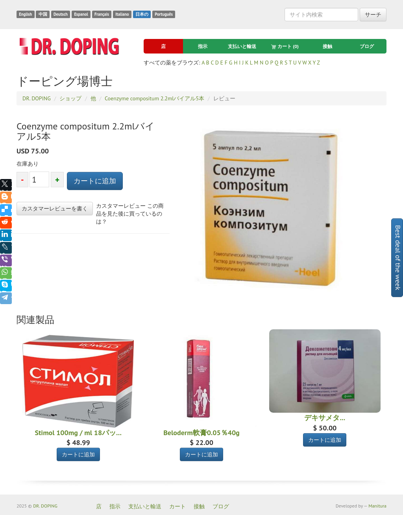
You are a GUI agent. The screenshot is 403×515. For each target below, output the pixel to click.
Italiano (122, 14)
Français (101, 14)
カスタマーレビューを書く (55, 208)
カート (285, 46)
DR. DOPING (45, 506)
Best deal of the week (398, 257)
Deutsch (61, 14)
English (25, 14)
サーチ (373, 14)
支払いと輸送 (242, 46)
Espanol (81, 14)
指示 (202, 46)
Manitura (377, 506)
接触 (327, 46)
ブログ (367, 46)
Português (164, 14)
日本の (141, 14)
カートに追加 (95, 180)
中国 (43, 14)
